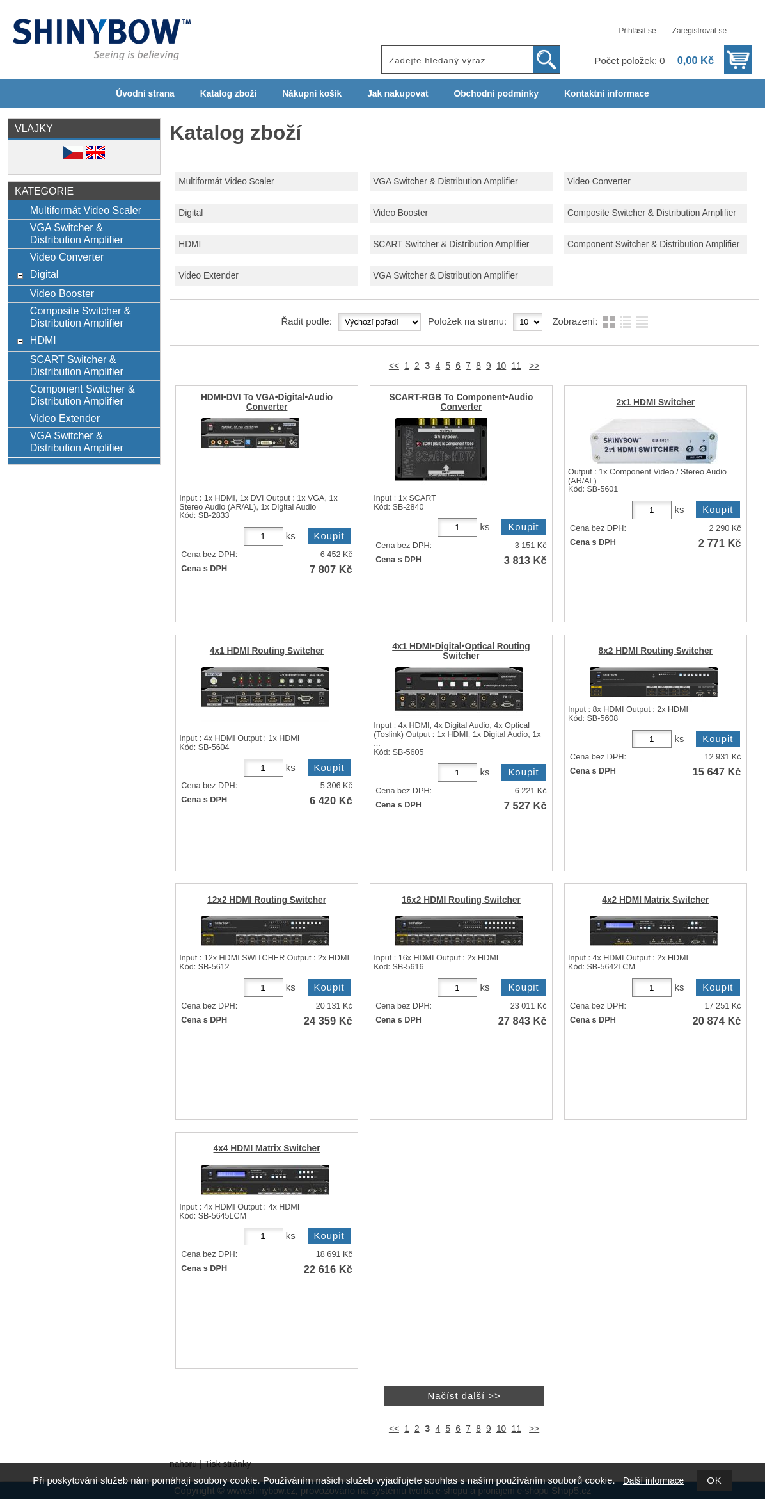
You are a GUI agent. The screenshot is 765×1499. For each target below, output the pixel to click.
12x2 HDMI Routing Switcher (266, 900)
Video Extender (208, 275)
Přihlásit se (637, 30)
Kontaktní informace (606, 94)
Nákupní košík (312, 94)
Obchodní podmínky (496, 94)
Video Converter (599, 181)
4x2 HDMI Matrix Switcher (655, 900)
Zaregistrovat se (699, 30)
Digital (190, 213)
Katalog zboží (228, 94)
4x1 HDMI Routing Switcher (267, 651)
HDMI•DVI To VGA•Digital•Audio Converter (267, 402)
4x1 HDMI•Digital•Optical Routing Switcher (461, 651)
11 (516, 366)
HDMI (189, 244)
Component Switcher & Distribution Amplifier (653, 244)
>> (534, 366)
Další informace (653, 1481)
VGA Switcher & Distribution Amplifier (445, 181)
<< (394, 366)
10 (501, 366)
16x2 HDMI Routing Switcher (461, 900)
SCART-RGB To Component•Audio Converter (461, 402)
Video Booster (400, 213)
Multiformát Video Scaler (226, 181)
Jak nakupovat (397, 94)
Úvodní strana (145, 94)
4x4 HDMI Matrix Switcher (267, 1148)
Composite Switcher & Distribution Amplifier (651, 213)
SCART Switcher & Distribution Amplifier (451, 244)
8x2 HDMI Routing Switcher (656, 651)
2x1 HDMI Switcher (655, 402)
